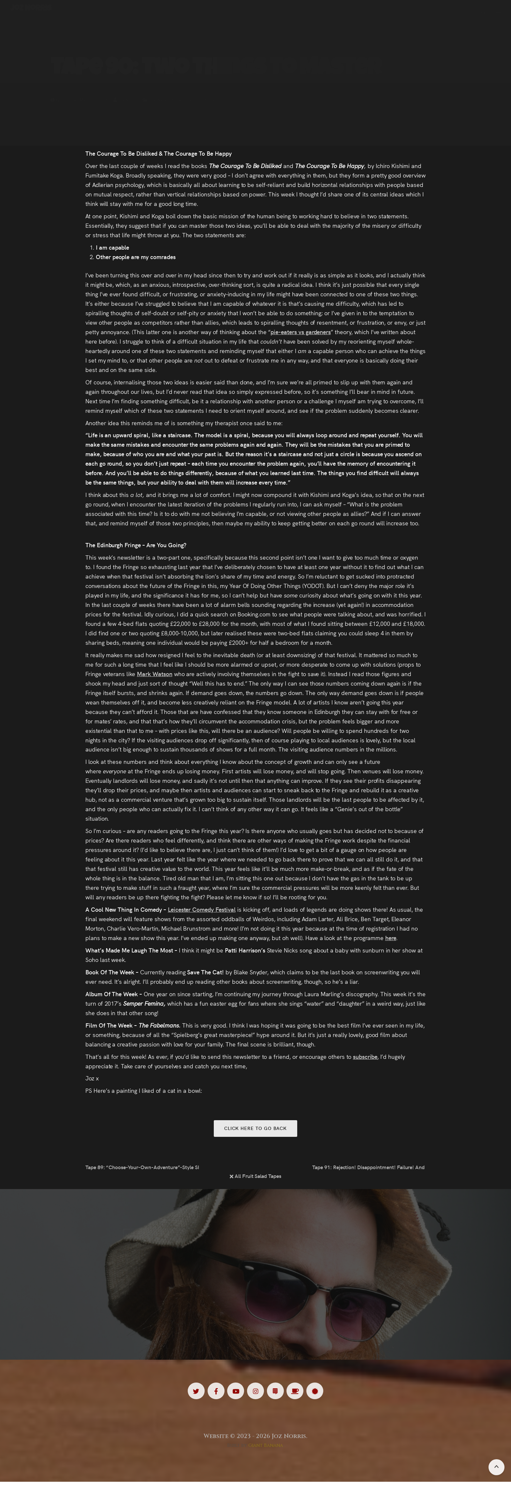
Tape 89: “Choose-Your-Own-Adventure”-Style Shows (142, 1168)
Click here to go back (255, 1128)
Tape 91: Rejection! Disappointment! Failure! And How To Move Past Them (369, 1168)
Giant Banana (265, 1449)
